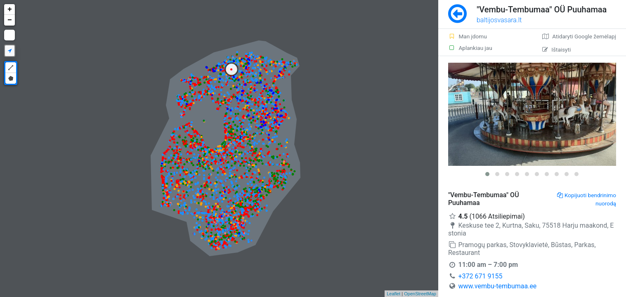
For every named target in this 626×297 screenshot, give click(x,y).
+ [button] (9, 9)
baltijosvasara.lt (499, 20)
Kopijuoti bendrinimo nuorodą (586, 199)
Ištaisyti (556, 49)
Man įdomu (467, 36)
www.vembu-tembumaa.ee (497, 286)
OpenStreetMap (420, 293)
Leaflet (393, 293)
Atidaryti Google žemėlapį (579, 36)
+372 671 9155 (480, 276)
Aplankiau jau (470, 48)
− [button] (9, 20)
